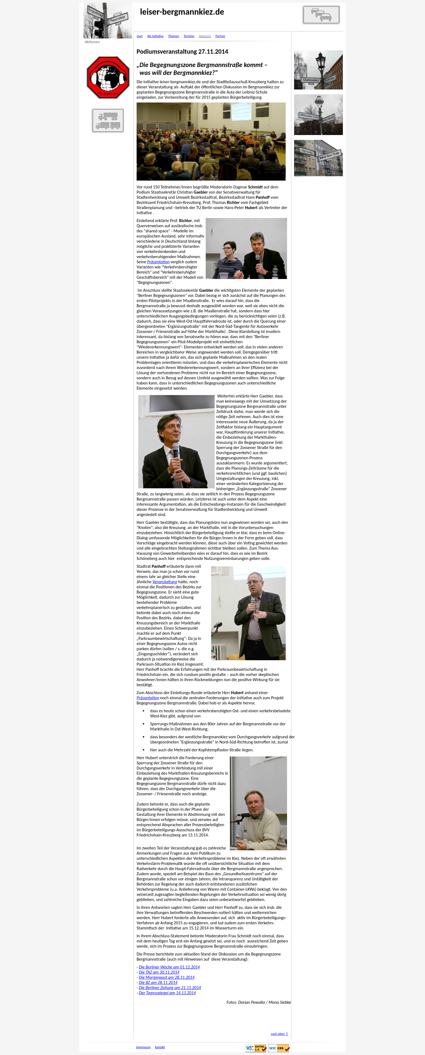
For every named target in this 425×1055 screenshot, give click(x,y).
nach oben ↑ (279, 1034)
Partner (220, 36)
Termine (188, 36)
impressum (143, 1047)
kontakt (160, 1047)
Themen (173, 36)
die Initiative (155, 36)
